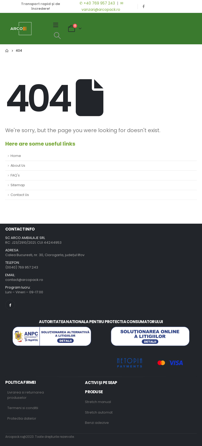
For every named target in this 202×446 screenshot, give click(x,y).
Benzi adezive (97, 422)
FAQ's (15, 175)
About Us (18, 165)
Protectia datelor (21, 418)
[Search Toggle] (57, 35)
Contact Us (20, 195)
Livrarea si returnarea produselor (25, 395)
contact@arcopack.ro (24, 279)
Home (16, 156)
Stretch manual (98, 401)
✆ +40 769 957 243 (96, 3)
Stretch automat (99, 412)
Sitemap (18, 185)
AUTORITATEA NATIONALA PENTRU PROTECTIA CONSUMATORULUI (101, 321)
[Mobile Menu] (57, 25)
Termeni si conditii (22, 407)
